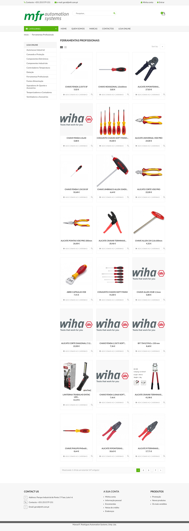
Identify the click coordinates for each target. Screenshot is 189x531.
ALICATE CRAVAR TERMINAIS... (112, 241)
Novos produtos (159, 500)
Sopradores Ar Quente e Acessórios (37, 86)
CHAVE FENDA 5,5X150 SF (76, 189)
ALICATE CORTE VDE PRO (148, 189)
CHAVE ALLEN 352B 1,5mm (149, 292)
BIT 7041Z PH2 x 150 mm (149, 343)
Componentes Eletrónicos (37, 59)
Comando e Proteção (35, 54)
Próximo (161, 470)
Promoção (156, 497)
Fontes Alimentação (35, 81)
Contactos (108, 29)
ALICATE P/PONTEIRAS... (149, 87)
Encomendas (110, 504)
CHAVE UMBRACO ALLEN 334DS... (112, 189)
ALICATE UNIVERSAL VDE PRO (148, 138)
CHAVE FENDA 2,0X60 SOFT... (113, 395)
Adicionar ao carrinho (75, 95)
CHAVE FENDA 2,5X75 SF (76, 87)
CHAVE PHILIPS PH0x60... (76, 448)
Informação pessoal (113, 500)
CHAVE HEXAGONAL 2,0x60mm (112, 87)
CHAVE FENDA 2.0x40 (76, 138)
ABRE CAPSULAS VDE (76, 292)
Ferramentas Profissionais (37, 77)
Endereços (109, 511)
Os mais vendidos (159, 504)
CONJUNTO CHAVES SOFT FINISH (112, 292)
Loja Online (124, 29)
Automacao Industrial (36, 50)
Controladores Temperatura (38, 68)
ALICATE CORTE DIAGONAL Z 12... (76, 343)
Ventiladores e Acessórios (37, 97)
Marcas (93, 29)
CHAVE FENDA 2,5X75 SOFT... (113, 343)
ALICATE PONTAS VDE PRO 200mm (76, 241)
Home (64, 29)
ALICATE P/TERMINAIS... (148, 448)
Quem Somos (78, 29)
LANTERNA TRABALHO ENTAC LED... (76, 396)
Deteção (30, 72)
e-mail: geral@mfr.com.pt (66, 2)
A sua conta (111, 491)
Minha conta (110, 497)
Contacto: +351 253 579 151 (37, 2)
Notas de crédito (112, 508)
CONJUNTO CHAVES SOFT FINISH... (112, 138)
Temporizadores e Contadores (39, 92)
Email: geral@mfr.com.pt (36, 507)
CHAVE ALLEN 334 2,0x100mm (148, 241)
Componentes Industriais (37, 63)
